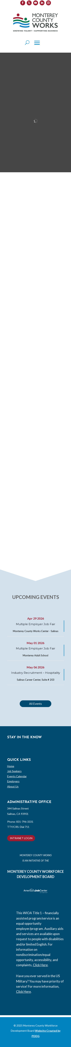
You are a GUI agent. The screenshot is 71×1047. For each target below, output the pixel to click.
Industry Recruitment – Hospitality (35, 673)
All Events (35, 703)
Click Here (40, 965)
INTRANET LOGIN (21, 838)
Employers (13, 781)
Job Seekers (14, 771)
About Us (13, 786)
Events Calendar (17, 776)
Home (10, 766)
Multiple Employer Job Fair (35, 624)
